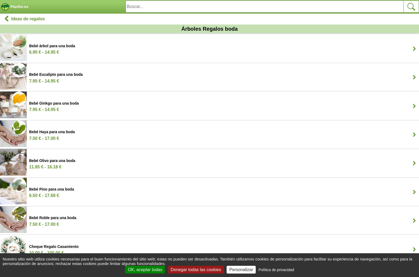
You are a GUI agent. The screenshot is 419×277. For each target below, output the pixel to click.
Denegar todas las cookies (196, 269)
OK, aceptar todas (145, 269)
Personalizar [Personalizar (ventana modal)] (241, 269)
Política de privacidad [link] (276, 270)
